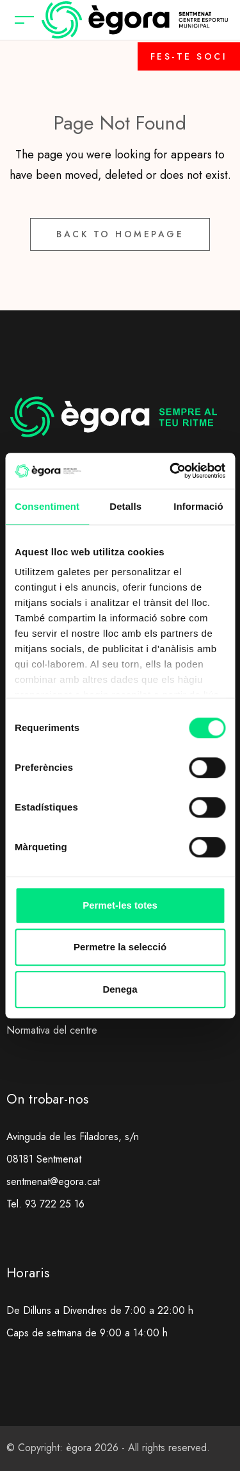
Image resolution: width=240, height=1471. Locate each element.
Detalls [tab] (125, 506)
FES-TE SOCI (189, 56)
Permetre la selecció (120, 946)
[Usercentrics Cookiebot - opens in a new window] (170, 470)
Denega (119, 989)
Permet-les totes (120, 905)
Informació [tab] (198, 506)
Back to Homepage (120, 234)
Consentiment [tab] (47, 506)
